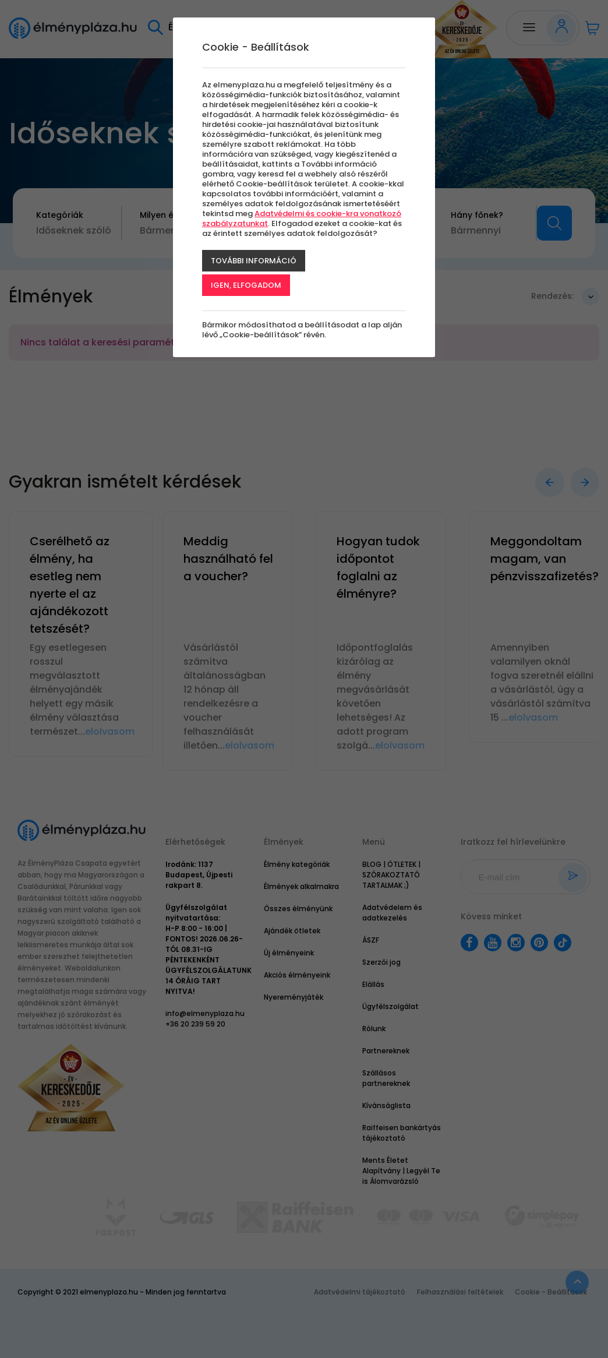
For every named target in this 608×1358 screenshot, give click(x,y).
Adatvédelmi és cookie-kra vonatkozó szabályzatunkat (301, 218)
